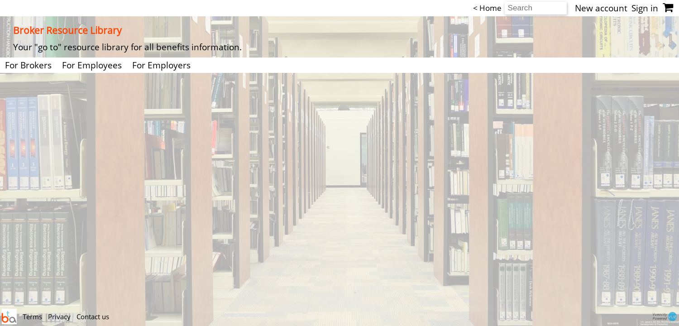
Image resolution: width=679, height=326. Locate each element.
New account (601, 8)
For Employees (92, 65)
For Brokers (28, 65)
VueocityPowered (665, 316)
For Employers (161, 65)
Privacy (60, 316)
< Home (487, 8)
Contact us (93, 316)
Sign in (644, 8)
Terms (33, 316)
